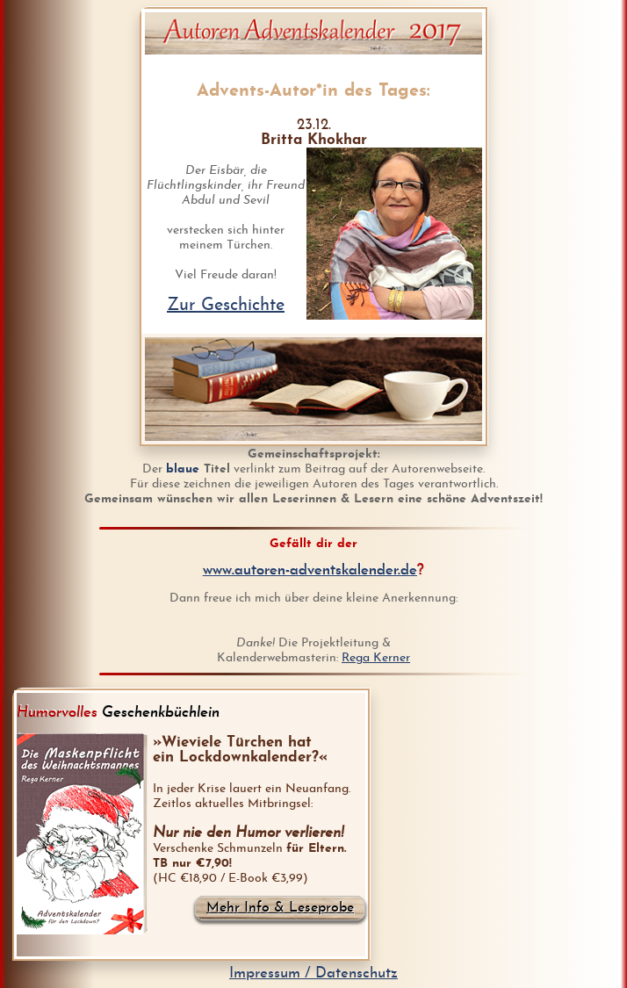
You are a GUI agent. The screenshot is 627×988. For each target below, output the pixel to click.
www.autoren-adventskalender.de (310, 570)
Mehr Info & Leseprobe (280, 908)
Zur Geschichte (226, 305)
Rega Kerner (376, 658)
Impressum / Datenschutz (313, 973)
